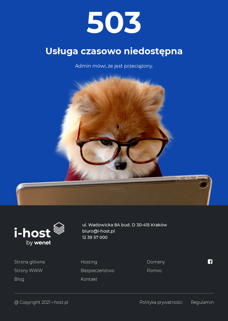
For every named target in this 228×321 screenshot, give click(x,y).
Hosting (89, 262)
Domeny (156, 262)
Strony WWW (28, 270)
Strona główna (29, 262)
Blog (19, 279)
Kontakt (89, 279)
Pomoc (154, 270)
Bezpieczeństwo (97, 270)
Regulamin (202, 302)
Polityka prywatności (161, 302)
